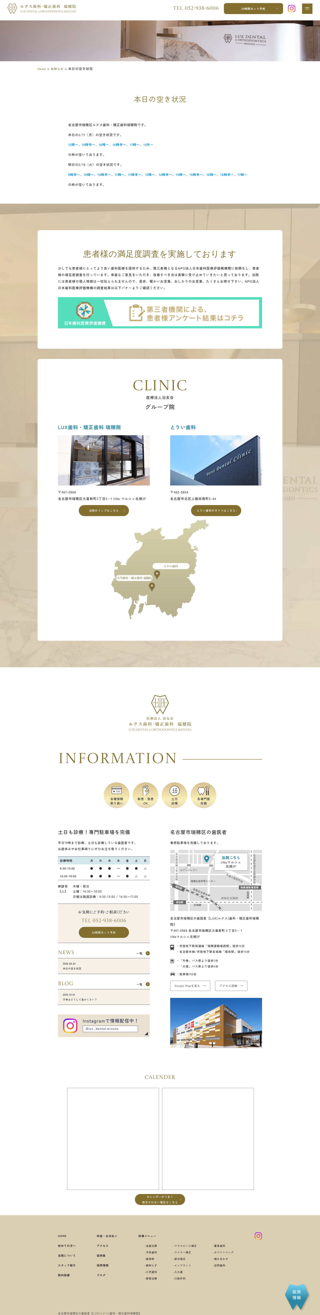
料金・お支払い (106, 1241)
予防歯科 (148, 1258)
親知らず (148, 1271)
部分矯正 (179, 1264)
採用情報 (101, 1270)
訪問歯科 (223, 1271)
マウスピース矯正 (185, 1251)
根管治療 (148, 1284)
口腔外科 (179, 1284)
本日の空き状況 (104, 971)
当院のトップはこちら (104, 511)
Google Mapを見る (190, 988)
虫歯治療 (148, 1251)
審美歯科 (223, 1251)
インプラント (182, 1271)
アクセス (101, 1251)
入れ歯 (177, 1277)
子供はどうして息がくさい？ (104, 1004)
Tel (194, 10)
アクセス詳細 (238, 988)
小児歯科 (148, 1277)
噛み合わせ (224, 1264)
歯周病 (147, 1264)
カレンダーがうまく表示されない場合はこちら (160, 1204)
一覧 (137, 958)
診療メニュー (144, 1241)
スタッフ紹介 (68, 1270)
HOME (63, 1241)
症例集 (99, 1260)
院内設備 (65, 1280)
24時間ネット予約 (252, 10)
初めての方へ (68, 1251)
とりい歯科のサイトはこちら (216, 511)
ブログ (99, 1280)
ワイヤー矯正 (182, 1258)
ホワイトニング (228, 1258)
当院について (68, 1260)
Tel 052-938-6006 (103, 923)
